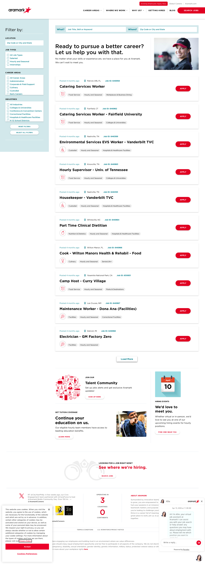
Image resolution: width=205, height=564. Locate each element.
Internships (13, 65)
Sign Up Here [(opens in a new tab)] (94, 397)
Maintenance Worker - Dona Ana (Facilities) (98, 309)
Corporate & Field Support (21, 84)
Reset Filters (24, 126)
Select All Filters (24, 132)
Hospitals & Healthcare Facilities (23, 117)
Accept (27, 547)
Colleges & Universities (19, 108)
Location (10, 38)
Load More (127, 359)
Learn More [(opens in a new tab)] (64, 437)
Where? (132, 29)
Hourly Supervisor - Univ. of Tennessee (94, 170)
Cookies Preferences (27, 554)
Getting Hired (156, 10)
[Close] (49, 509)
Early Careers (14, 94)
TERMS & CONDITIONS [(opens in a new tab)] (85, 530)
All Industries (14, 104)
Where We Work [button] (117, 10)
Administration (15, 81)
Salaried (12, 58)
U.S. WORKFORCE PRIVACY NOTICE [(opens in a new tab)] (111, 530)
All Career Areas (16, 78)
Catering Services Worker (82, 86)
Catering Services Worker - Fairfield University (101, 114)
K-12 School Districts (18, 120)
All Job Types (14, 55)
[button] (186, 10)
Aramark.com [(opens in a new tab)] (190, 4)
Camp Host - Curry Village (83, 281)
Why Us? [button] (138, 10)
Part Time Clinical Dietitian (83, 225)
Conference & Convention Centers (24, 111)
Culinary (12, 87)
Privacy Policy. (25, 541)
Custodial (13, 91)
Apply (183, 89)
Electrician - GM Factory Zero (85, 336)
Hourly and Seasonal (18, 61)
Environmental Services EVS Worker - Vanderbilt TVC (107, 142)
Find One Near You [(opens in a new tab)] (167, 432)
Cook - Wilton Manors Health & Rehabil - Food (100, 253)
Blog (172, 10)
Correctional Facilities (19, 114)
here (86, 549)
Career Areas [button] (92, 10)
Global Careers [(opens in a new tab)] (175, 4)
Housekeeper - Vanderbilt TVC (86, 197)
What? (60, 29)
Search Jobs (108, 476)
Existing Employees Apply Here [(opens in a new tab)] (153, 4)
